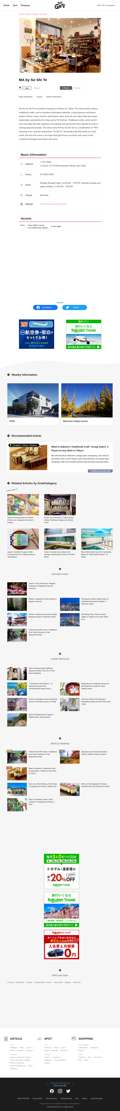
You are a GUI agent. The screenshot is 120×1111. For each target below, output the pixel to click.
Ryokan (68, 982)
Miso (89, 1057)
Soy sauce (98, 1057)
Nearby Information (53, 97)
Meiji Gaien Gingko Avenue (75, 421)
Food (30, 1066)
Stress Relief (58, 982)
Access (39, 97)
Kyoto (29, 1048)
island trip (77, 982)
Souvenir (78, 88)
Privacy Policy (37, 1098)
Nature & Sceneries (17, 1063)
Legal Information (97, 1098)
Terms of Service (51, 1098)
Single (80, 1050)
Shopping (25, 5)
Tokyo (34, 14)
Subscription (83, 1048)
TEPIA (12, 421)
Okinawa (29, 1050)
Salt (79, 1060)
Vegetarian (94, 1048)
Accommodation (60, 1060)
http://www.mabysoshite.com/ (53, 204)
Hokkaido (13, 1048)
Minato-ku (37, 88)
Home (21, 14)
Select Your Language (105, 5)
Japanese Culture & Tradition (20, 1057)
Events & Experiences (18, 1066)
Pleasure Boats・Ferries (43, 982)
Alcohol (29, 982)
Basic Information (26, 97)
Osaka (12, 1050)
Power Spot (20, 982)
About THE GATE (23, 1098)
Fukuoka (20, 1050)
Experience (57, 1057)
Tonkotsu (81, 1057)
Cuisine (47, 1063)
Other (86, 1060)
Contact (84, 1098)
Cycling (10, 982)
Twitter (76, 307)
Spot (15, 5)
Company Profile (66, 1098)
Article (6, 5)
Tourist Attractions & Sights (20, 1060)
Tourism (47, 1057)
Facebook (46, 307)
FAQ (76, 1098)
